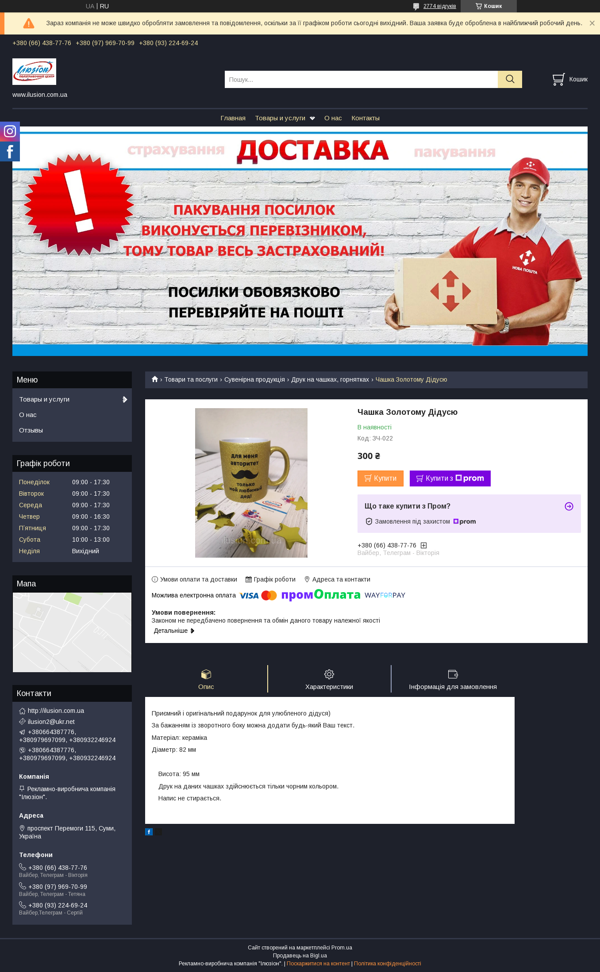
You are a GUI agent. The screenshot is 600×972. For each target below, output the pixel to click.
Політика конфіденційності (387, 964)
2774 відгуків (439, 6)
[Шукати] (510, 79)
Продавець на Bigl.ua (300, 956)
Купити (385, 478)
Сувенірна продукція (254, 379)
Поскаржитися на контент (318, 964)
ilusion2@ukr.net (51, 721)
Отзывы (31, 430)
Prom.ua (341, 948)
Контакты (365, 118)
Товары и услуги (280, 118)
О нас (333, 118)
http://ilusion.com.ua (56, 710)
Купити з (455, 478)
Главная (233, 118)
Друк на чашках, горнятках (330, 379)
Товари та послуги (191, 379)
